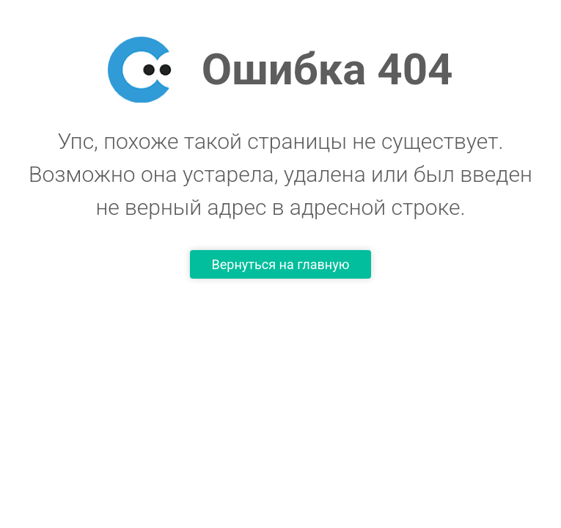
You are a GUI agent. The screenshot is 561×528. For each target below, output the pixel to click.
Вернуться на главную (281, 264)
